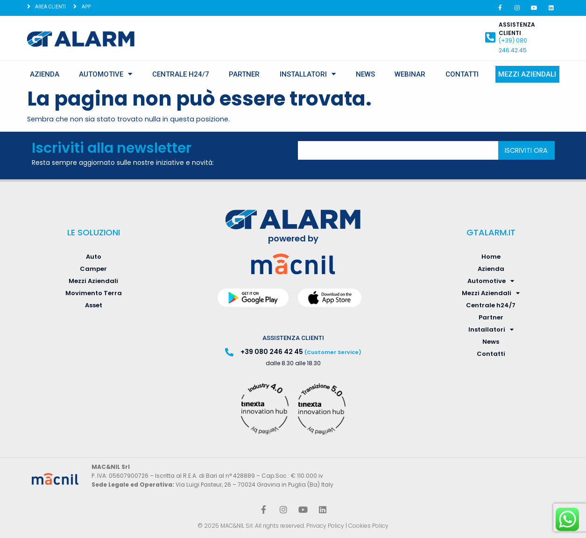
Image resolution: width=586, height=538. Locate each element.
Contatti (462, 74)
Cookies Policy (368, 526)
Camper (93, 268)
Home (491, 256)
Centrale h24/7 (180, 74)
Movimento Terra (93, 293)
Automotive (105, 74)
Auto (93, 256)
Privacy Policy (325, 526)
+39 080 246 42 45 (271, 351)
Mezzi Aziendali (527, 74)
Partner (244, 74)
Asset (93, 305)
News (365, 74)
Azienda (44, 74)
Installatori (308, 74)
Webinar (410, 74)
